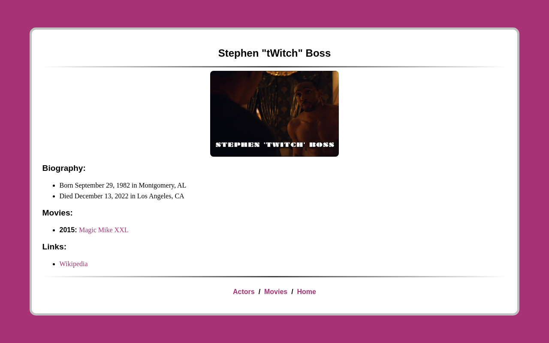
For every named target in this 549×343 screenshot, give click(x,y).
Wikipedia (74, 263)
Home (306, 291)
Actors (244, 291)
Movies (275, 291)
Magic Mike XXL (104, 230)
